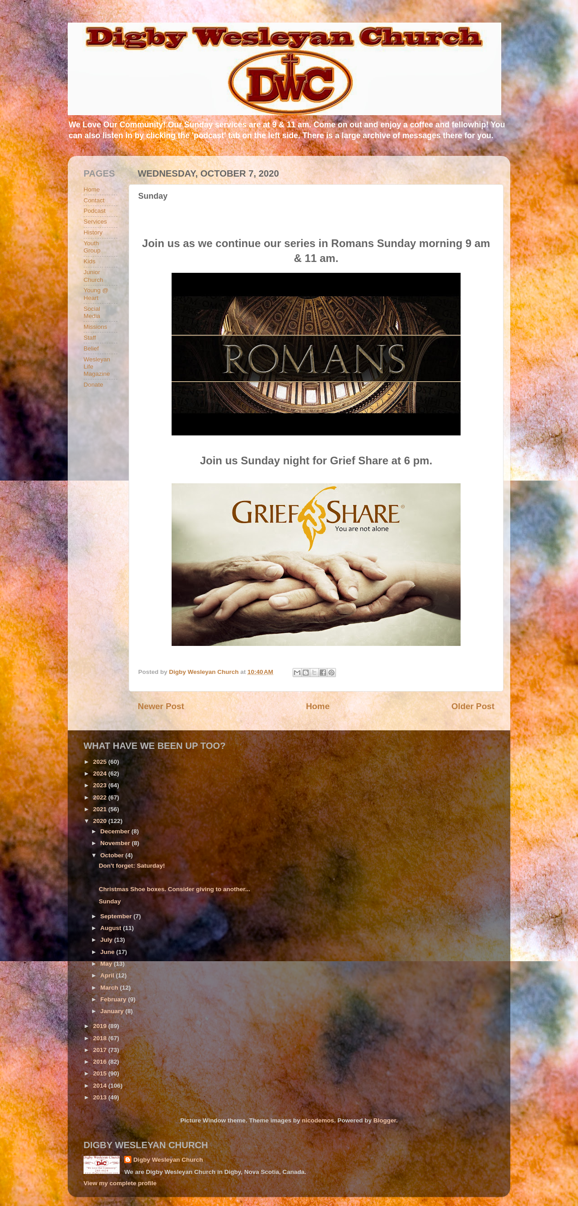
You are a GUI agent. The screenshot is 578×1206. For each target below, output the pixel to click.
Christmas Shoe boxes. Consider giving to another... (174, 889)
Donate (93, 384)
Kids (89, 261)
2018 (100, 1038)
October (113, 855)
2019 (100, 1026)
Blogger (384, 1120)
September (117, 916)
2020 (100, 821)
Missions (95, 326)
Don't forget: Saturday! (132, 865)
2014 (100, 1085)
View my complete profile (120, 1183)
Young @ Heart (96, 294)
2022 (100, 797)
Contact (94, 200)
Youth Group (92, 247)
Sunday (110, 901)
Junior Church (93, 276)
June (108, 952)
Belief (91, 348)
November (116, 843)
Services (95, 221)
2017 (100, 1050)
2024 (100, 773)
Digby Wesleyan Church (168, 1159)
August (111, 928)
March (110, 987)
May (107, 963)
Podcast (95, 210)
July (107, 939)
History (93, 232)
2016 (100, 1061)
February (114, 999)
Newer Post (161, 706)
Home (317, 706)
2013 (100, 1097)
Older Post (472, 706)
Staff (90, 337)
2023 (100, 785)
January (113, 1011)
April (108, 975)
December (115, 831)
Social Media (92, 312)
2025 (100, 761)
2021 (100, 809)
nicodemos (318, 1120)
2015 (100, 1073)
